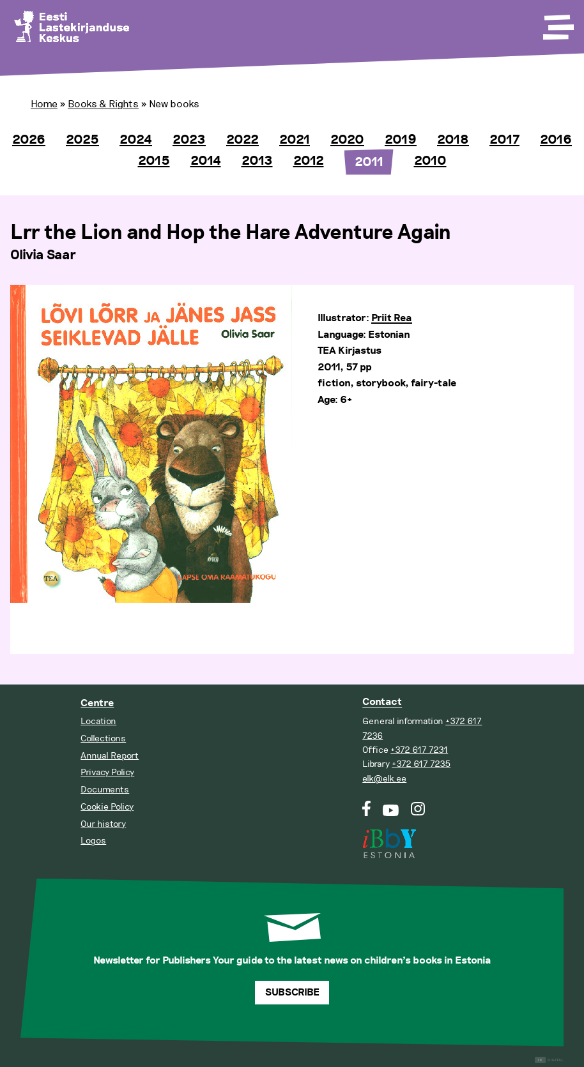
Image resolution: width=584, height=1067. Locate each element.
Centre (97, 703)
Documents (105, 789)
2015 (154, 161)
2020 (347, 140)
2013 (257, 161)
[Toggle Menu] (557, 23)
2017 (504, 140)
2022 (242, 140)
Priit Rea (391, 318)
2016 (556, 140)
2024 (135, 140)
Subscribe (292, 992)
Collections (103, 738)
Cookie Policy (107, 806)
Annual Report (110, 755)
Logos (93, 840)
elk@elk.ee (384, 778)
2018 (453, 140)
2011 (369, 162)
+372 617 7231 (419, 750)
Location (98, 721)
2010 (430, 161)
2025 (82, 140)
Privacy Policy (107, 772)
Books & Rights (103, 104)
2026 (28, 140)
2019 (401, 140)
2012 (308, 161)
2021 (294, 140)
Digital (549, 1060)
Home (44, 104)
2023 (189, 140)
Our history (103, 824)
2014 (205, 161)
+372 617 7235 (421, 764)
